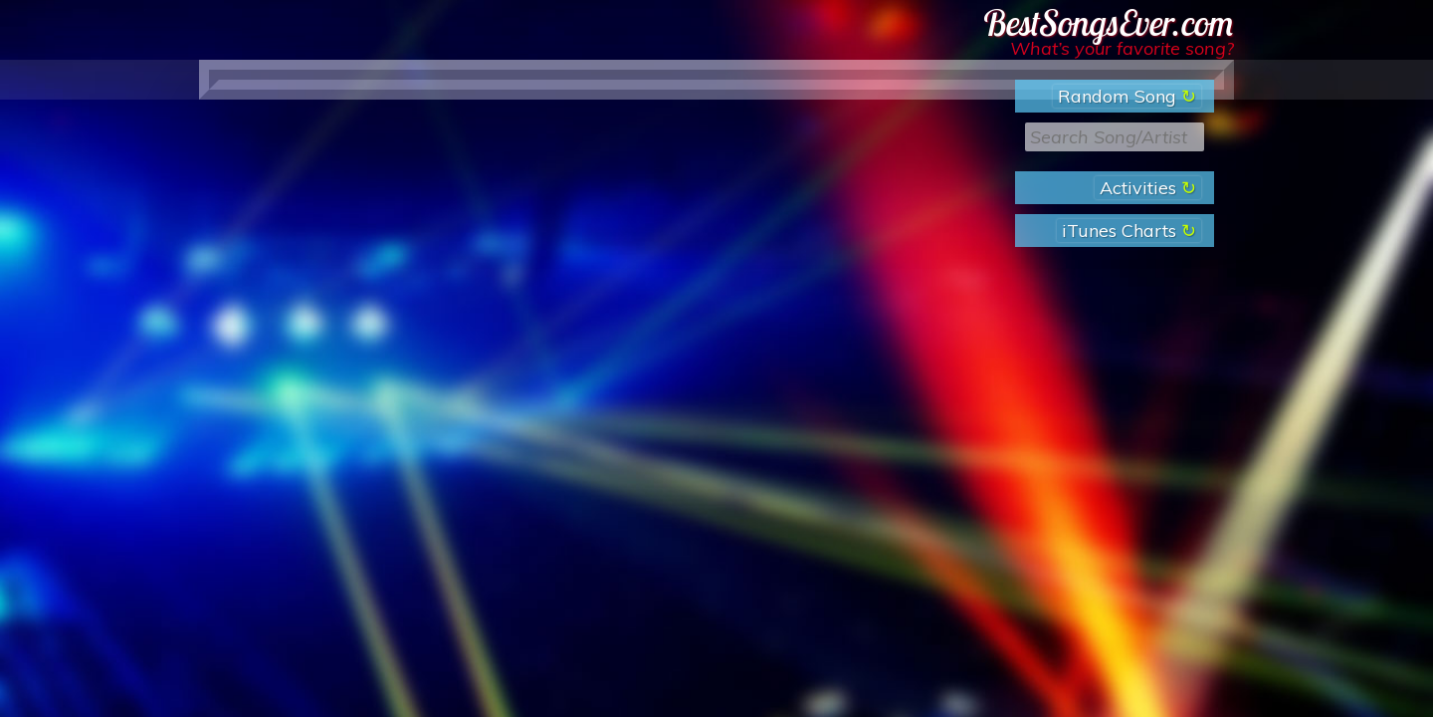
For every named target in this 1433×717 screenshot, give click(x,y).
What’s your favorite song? (1122, 48)
